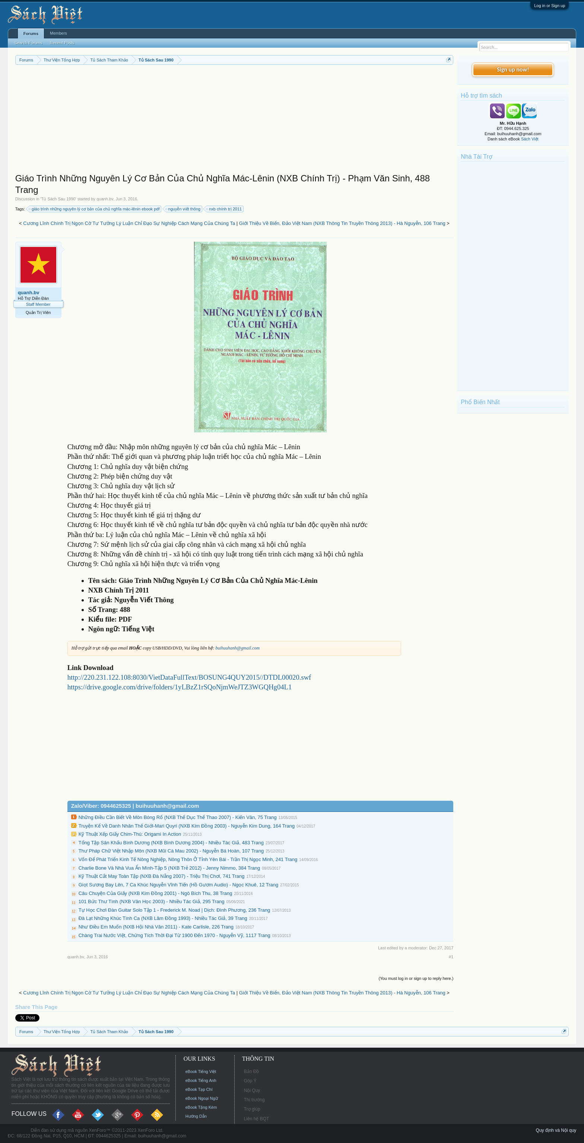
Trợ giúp (252, 1109)
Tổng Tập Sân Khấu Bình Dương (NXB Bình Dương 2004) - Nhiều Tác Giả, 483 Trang (171, 842)
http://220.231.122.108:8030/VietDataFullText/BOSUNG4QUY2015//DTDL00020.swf (189, 677)
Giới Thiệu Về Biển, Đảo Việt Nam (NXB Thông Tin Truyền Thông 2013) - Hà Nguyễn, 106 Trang (342, 223)
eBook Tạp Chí (199, 1089)
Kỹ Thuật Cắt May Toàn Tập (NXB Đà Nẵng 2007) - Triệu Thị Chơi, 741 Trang (162, 876)
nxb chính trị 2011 (224, 209)
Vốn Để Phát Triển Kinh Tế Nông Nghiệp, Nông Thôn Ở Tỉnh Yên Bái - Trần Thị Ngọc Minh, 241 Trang (188, 859)
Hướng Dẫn (196, 1116)
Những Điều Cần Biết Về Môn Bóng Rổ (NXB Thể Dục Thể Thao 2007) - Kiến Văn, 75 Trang (178, 817)
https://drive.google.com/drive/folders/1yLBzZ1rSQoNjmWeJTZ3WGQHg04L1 (179, 687)
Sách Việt (530, 139)
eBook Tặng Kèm (201, 1107)
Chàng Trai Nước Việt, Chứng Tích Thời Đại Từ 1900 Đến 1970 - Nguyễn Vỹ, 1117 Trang (174, 935)
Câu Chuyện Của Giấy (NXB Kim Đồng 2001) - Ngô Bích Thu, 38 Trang (155, 893)
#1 (451, 957)
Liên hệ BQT (256, 1118)
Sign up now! (513, 69)
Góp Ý (250, 1080)
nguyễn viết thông (183, 209)
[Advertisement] (234, 121)
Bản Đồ (251, 1071)
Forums (30, 33)
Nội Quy (252, 1090)
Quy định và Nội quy (556, 1130)
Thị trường (254, 1099)
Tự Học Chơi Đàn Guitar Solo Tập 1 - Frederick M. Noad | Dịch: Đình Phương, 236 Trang (174, 910)
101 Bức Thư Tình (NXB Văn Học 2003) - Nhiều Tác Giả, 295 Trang (152, 901)
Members (58, 33)
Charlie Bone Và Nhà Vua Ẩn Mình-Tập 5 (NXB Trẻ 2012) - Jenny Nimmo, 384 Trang (169, 868)
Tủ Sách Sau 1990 (58, 199)
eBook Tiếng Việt (200, 1071)
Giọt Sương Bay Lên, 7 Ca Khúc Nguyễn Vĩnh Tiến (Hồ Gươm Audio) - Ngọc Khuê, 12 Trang (179, 885)
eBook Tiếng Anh (200, 1080)
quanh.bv (104, 199)
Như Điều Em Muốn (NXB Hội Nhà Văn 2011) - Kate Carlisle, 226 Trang (156, 927)
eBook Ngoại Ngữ (201, 1098)
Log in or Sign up (549, 5)
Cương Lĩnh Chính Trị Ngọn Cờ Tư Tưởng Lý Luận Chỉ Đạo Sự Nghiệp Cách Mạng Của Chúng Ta (129, 223)
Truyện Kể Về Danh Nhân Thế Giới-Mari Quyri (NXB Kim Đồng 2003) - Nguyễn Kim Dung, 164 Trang (187, 826)
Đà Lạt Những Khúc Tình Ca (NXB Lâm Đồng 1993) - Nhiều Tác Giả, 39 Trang (163, 918)
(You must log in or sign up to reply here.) (416, 978)
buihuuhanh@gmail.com (237, 648)
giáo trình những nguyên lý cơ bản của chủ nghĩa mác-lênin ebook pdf (94, 209)
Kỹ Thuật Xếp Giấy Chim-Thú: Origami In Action (130, 834)
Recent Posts (62, 43)
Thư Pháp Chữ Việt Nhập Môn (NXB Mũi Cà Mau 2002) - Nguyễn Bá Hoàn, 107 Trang (171, 851)
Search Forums (28, 43)
